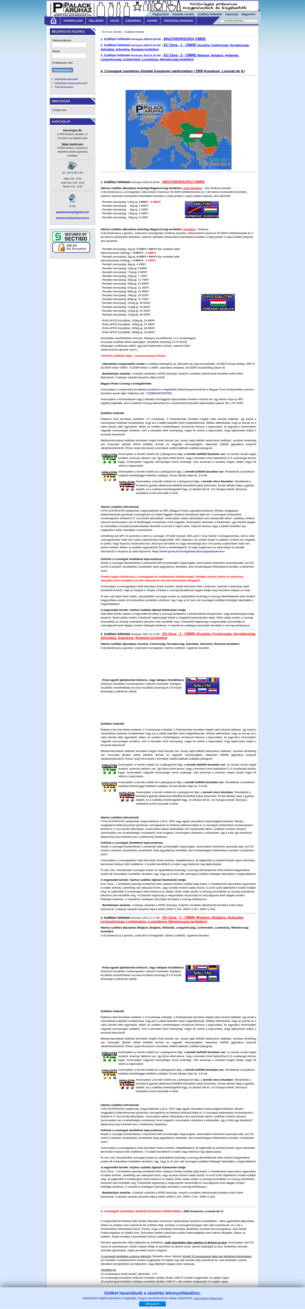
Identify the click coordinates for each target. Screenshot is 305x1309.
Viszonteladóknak (178, 20)
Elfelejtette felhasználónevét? (71, 83)
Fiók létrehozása (64, 87)
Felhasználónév (61, 40)
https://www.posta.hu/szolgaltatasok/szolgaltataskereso (188, 551)
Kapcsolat (231, 14)
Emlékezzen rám (62, 62)
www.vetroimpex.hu (184, 1306)
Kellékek (96, 20)
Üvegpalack (73, 20)
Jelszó (56, 51)
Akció (114, 20)
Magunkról (248, 14)
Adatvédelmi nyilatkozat (191, 1300)
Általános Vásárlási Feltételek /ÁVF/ (121, 1300)
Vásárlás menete (183, 14)
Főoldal (117, 32)
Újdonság (133, 20)
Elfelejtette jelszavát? (67, 79)
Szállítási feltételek (209, 14)
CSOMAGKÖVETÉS (159, 393)
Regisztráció (160, 14)
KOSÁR (152, 20)
